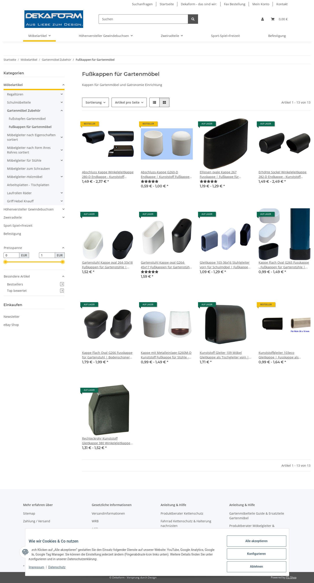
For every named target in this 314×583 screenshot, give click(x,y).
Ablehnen (252, 567)
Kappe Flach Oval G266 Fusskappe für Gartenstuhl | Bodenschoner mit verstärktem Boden (107, 355)
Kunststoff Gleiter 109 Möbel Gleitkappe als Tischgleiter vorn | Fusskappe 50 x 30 (224, 355)
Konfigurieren (253, 556)
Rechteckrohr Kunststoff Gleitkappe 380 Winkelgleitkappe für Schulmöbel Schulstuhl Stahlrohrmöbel (106, 440)
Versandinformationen (108, 513)
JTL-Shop (291, 577)
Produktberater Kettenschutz (182, 513)
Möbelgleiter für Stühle (24, 160)
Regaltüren (15, 94)
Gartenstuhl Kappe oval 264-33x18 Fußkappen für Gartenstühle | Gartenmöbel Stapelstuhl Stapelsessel (107, 264)
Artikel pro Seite (127, 102)
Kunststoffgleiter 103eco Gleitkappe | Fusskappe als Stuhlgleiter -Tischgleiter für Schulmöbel (279, 355)
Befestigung (12, 234)
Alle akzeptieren (253, 544)
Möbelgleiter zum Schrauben (28, 168)
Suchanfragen (142, 4)
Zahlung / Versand (36, 521)
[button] (262, 19)
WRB (95, 521)
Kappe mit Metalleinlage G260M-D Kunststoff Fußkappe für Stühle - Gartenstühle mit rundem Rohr (166, 355)
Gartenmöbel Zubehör (23, 110)
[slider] (5, 262)
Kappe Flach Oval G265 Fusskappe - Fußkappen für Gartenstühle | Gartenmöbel (284, 264)
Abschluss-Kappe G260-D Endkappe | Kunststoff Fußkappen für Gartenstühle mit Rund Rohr (166, 174)
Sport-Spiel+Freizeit (18, 225)
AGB (95, 529)
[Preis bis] (47, 255)
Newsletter (12, 316)
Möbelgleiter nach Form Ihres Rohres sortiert (29, 150)
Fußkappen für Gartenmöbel (30, 127)
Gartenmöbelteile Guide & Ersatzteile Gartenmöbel (256, 515)
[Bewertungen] (149, 181)
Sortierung (94, 102)
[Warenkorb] (279, 19)
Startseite (167, 4)
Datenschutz (60, 569)
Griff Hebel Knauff (20, 201)
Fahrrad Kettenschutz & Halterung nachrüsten (186, 523)
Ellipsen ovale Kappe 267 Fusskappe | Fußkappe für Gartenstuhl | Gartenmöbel (220, 174)
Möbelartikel (13, 85)
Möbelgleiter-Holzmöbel (24, 177)
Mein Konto (260, 4)
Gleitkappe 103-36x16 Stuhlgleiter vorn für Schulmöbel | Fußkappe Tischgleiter (225, 264)
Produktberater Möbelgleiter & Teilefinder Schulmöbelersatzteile (254, 528)
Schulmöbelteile (19, 102)
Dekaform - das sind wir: (199, 4)
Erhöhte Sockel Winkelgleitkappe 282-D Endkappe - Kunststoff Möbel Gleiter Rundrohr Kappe (283, 174)
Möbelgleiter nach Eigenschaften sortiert (31, 137)
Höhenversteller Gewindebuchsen (29, 209)
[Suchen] (143, 19)
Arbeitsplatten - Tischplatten (28, 185)
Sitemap (29, 513)
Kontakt (282, 4)
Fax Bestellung (234, 4)
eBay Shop (11, 325)
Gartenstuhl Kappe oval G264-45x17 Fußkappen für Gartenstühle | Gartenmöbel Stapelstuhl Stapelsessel (166, 264)
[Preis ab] (11, 255)
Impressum (40, 569)
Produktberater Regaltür (178, 533)
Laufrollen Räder (19, 193)
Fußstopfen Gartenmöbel (27, 119)
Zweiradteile (13, 217)
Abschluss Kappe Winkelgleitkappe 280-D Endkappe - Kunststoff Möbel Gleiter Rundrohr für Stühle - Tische (108, 174)
